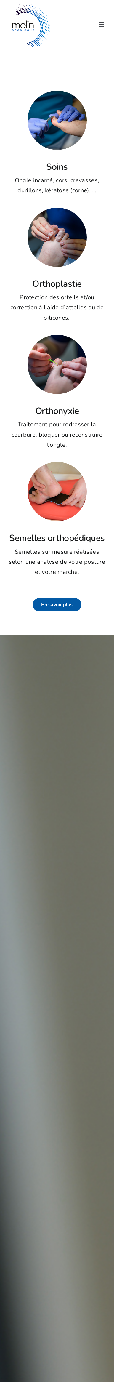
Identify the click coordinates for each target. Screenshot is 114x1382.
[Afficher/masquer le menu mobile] (102, 24)
